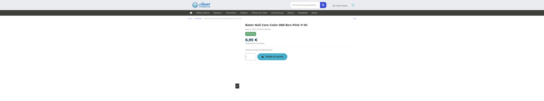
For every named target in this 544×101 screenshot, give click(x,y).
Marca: (248, 29)
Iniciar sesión (340, 5)
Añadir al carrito (272, 56)
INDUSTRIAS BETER (261, 29)
